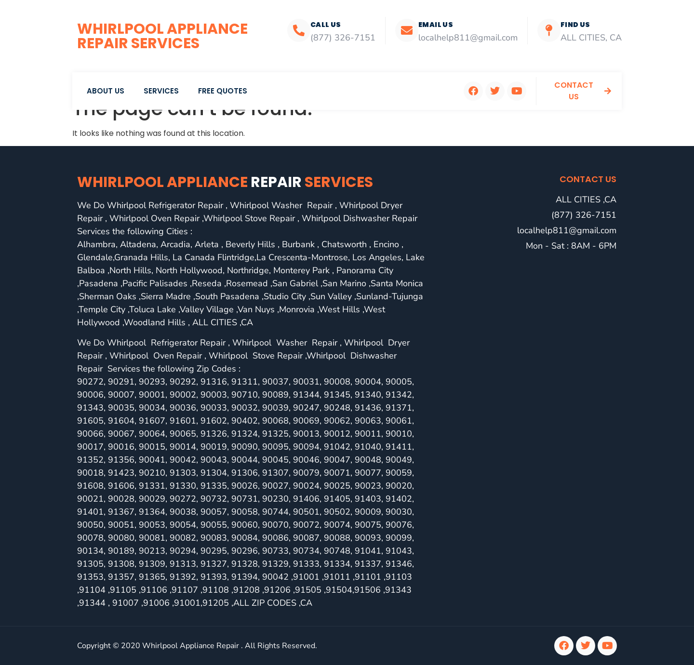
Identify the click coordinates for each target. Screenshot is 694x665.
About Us (105, 91)
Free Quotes (222, 91)
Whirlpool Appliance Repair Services (162, 36)
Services (161, 91)
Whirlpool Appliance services (225, 182)
